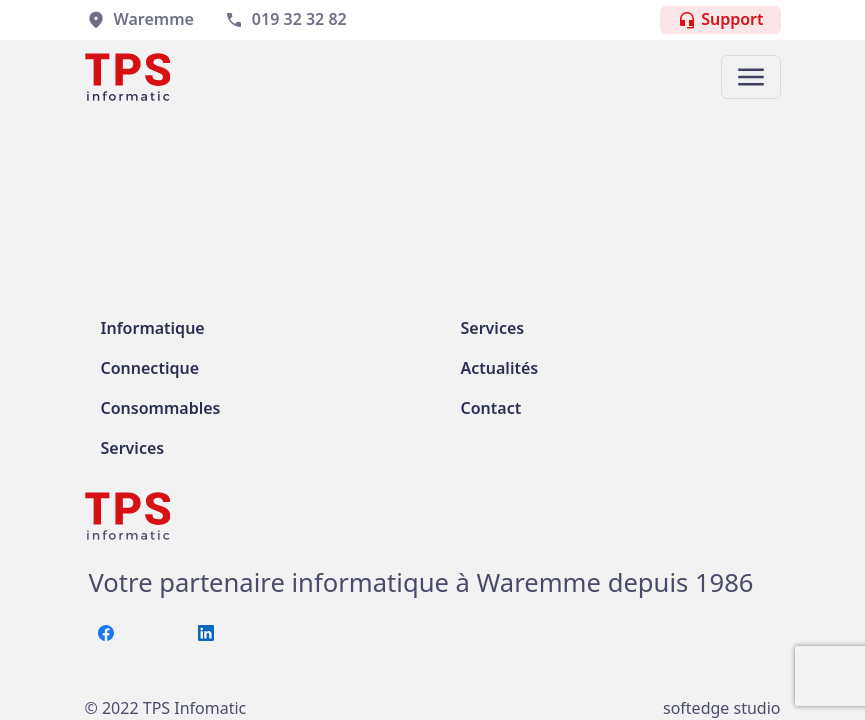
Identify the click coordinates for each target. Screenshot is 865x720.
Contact (491, 408)
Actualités (500, 368)
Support (720, 20)
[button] (751, 77)
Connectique (150, 368)
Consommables (161, 408)
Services (133, 448)
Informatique (153, 328)
